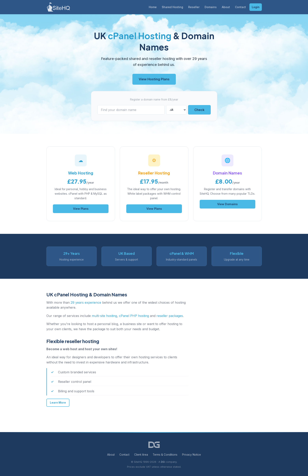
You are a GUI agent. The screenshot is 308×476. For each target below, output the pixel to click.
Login (255, 7)
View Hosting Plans (154, 79)
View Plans (80, 208)
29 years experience (86, 302)
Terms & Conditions (165, 454)
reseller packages (169, 316)
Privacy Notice (191, 454)
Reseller (193, 7)
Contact (240, 7)
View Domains (227, 204)
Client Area (141, 454)
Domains (211, 7)
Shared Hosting (172, 7)
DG (163, 461)
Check (199, 110)
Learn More (58, 402)
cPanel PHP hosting (134, 316)
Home (153, 7)
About (226, 7)
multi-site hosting (104, 316)
